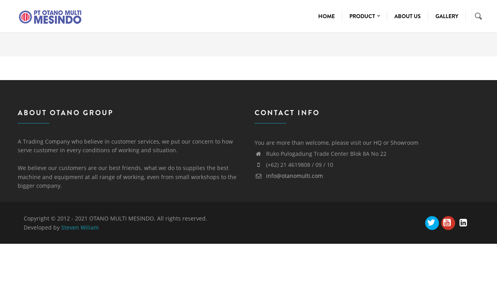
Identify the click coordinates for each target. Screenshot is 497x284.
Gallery (446, 16)
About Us (407, 16)
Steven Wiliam (80, 227)
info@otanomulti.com (289, 175)
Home (326, 16)
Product (364, 16)
